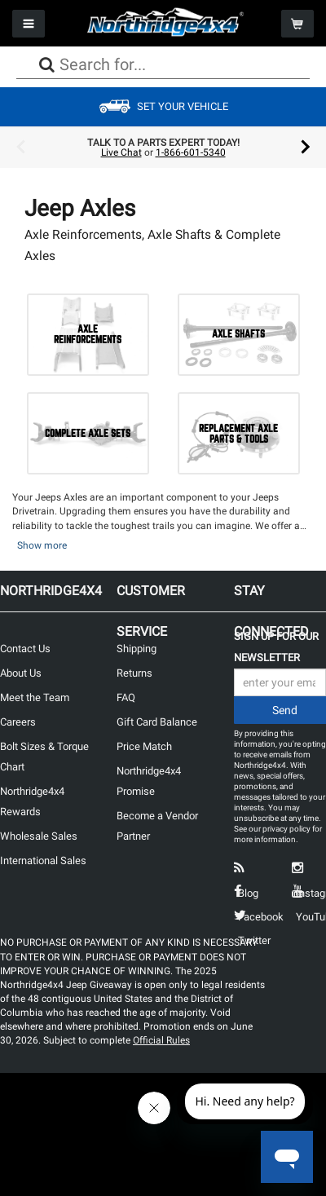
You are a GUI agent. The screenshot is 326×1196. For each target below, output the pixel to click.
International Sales (43, 860)
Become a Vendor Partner (157, 826)
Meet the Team (34, 697)
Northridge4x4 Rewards (32, 801)
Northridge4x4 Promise (149, 781)
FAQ (126, 697)
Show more (42, 545)
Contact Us (25, 648)
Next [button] (305, 147)
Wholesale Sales (38, 836)
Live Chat (121, 152)
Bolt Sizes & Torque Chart (44, 756)
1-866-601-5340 (191, 152)
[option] (163, 147)
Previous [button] (20, 147)
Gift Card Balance (157, 722)
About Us (21, 673)
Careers (18, 722)
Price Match (144, 746)
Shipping (136, 648)
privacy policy (286, 828)
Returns (134, 673)
